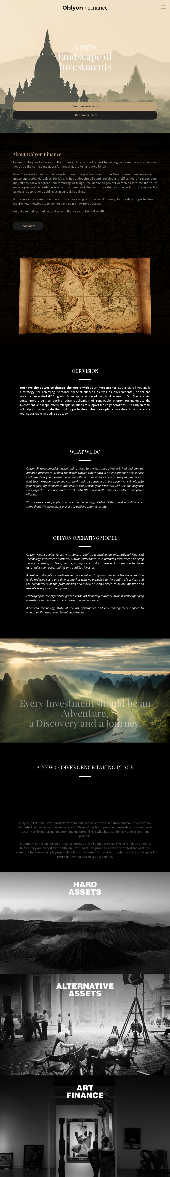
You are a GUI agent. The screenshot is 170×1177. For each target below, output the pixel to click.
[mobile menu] (164, 7)
